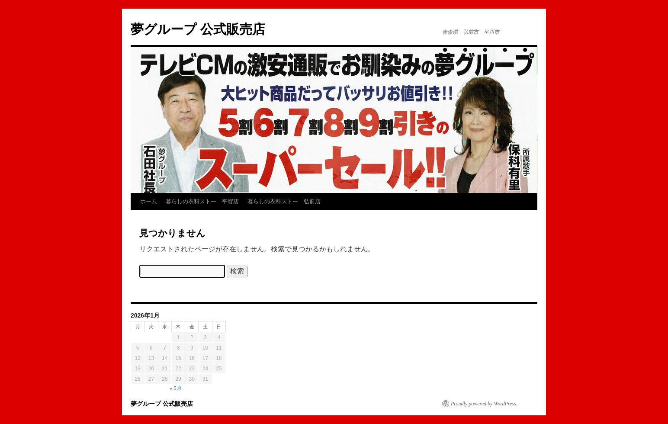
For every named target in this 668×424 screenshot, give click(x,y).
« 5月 (176, 388)
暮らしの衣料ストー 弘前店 (284, 201)
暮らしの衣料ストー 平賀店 (202, 201)
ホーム (148, 201)
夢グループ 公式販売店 (198, 29)
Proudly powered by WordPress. (484, 404)
